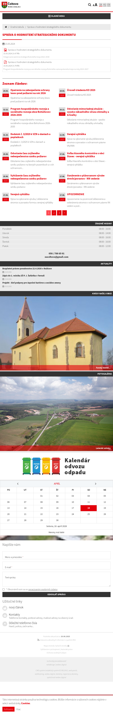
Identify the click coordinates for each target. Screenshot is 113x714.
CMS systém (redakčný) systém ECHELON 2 (52, 670)
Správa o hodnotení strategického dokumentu (49, 26)
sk (100, 4)
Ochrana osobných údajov (56, 653)
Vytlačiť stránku (62, 646)
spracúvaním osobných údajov (42, 589)
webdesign (50, 665)
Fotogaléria (105, 373)
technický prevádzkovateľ (56, 661)
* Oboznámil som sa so (29, 589)
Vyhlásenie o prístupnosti (50, 649)
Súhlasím (8, 709)
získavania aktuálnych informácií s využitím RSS (56, 640)
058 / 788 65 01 (56, 253)
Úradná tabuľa (17, 26)
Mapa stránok (49, 646)
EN (108, 4)
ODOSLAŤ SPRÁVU (56, 594)
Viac (18, 709)
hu (104, 4)
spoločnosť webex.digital (56, 677)
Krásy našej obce (102, 293)
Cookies (25, 703)
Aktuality (106, 263)
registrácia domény (70, 674)
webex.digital (61, 665)
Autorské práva (66, 649)
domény (59, 674)
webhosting (39, 674)
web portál (73, 670)
